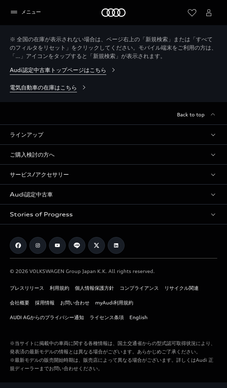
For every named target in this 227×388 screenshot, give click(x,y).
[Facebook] (18, 245)
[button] (113, 134)
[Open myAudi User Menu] (208, 12)
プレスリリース (27, 288)
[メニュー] (25, 12)
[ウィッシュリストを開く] (192, 12)
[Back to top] (197, 114)
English (138, 317)
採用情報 (45, 303)
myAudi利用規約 (114, 303)
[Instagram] (37, 245)
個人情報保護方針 (94, 288)
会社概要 (19, 303)
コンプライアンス (139, 288)
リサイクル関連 (181, 288)
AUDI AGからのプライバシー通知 (47, 317)
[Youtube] (57, 245)
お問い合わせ (75, 303)
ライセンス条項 (107, 317)
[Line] (77, 245)
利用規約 (59, 288)
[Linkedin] (116, 245)
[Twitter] (96, 245)
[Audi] (113, 12)
